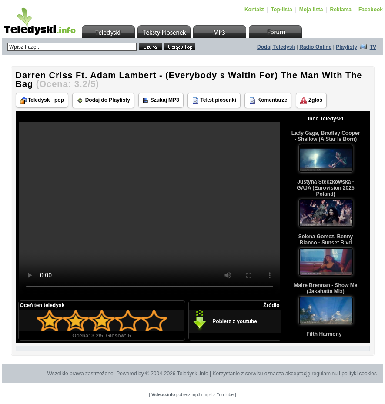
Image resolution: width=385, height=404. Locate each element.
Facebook (370, 10)
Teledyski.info (192, 374)
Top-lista (281, 10)
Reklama (341, 10)
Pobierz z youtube (234, 321)
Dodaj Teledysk (276, 47)
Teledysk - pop (42, 100)
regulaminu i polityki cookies (344, 374)
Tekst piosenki (214, 100)
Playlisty (346, 47)
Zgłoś (311, 100)
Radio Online (315, 47)
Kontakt (254, 10)
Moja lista (311, 10)
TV (373, 47)
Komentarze (268, 100)
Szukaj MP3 (161, 100)
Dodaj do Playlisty (103, 100)
